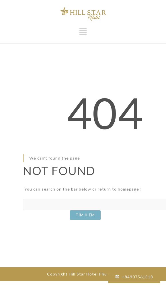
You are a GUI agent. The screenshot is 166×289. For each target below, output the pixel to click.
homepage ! (130, 189)
